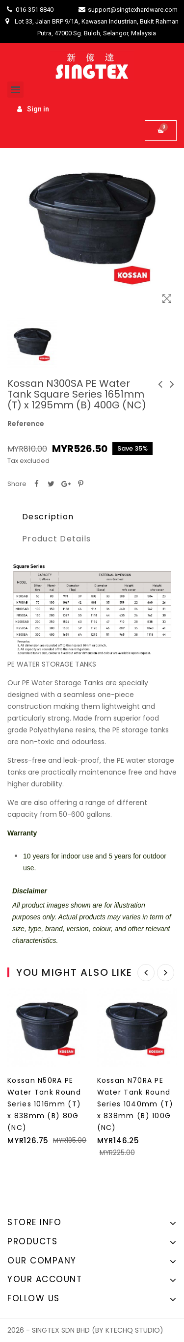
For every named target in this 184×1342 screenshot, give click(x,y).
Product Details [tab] (56, 538)
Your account (44, 1279)
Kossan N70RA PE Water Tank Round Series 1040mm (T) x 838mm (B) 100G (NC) (135, 1103)
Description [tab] (48, 516)
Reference (25, 424)
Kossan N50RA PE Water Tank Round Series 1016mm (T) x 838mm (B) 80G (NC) (44, 1103)
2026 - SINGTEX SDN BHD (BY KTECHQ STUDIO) (85, 1330)
